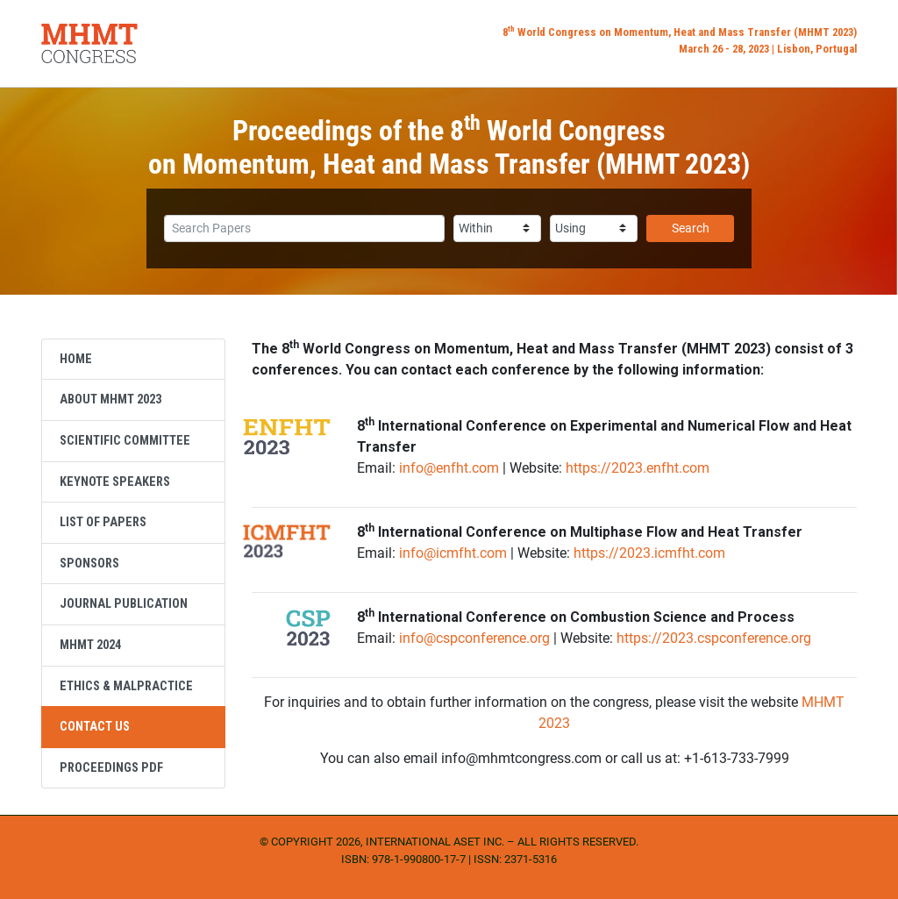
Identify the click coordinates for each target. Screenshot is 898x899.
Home (76, 359)
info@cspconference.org (474, 638)
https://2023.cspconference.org (713, 638)
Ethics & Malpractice (126, 686)
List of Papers (103, 522)
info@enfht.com (449, 468)
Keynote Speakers (115, 481)
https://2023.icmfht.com (649, 553)
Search (690, 228)
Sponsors (89, 563)
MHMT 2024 (90, 645)
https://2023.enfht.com (637, 468)
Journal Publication (124, 603)
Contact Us (95, 726)
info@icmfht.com (453, 553)
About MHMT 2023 (110, 399)
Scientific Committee (125, 440)
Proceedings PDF (111, 767)
